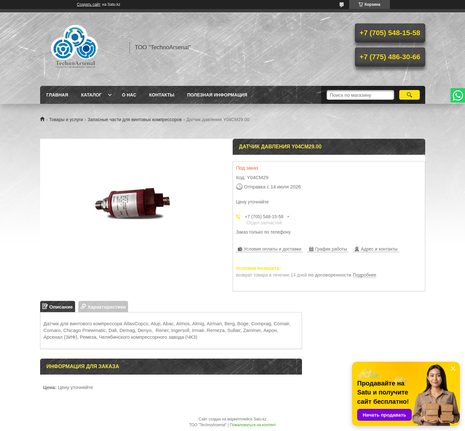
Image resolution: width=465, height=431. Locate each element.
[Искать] (409, 95)
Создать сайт (89, 4)
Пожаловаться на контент (253, 425)
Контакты (161, 94)
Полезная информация (217, 94)
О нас (129, 94)
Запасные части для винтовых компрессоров (135, 119)
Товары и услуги (66, 119)
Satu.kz (260, 419)
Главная (57, 94)
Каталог (91, 94)
